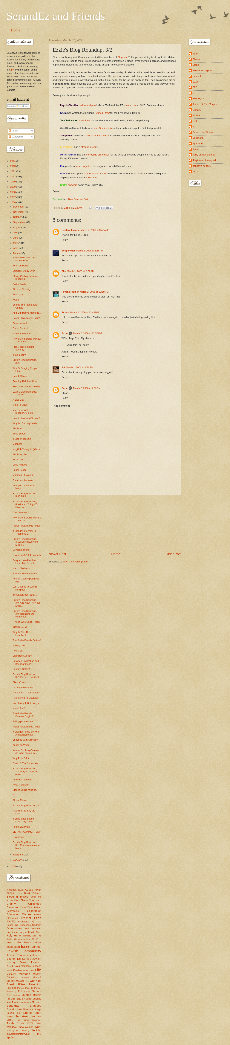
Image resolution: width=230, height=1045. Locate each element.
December (19, 206)
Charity (11, 903)
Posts (13, 130)
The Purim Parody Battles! (27, 640)
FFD (195, 87)
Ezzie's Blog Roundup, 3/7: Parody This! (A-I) (26, 675)
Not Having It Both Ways (26, 703)
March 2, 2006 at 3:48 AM (94, 230)
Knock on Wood (21, 745)
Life (38, 970)
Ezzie (86, 199)
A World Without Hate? (25, 573)
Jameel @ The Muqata (205, 104)
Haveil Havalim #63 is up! (26, 318)
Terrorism (22, 1016)
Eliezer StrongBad (202, 70)
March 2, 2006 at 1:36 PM (79, 367)
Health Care (34, 932)
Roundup (78, 199)
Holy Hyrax (14, 935)
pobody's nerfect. (202, 165)
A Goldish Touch (15, 890)
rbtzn (195, 171)
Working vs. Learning (18, 1030)
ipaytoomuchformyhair (18, 1033)
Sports (27, 1012)
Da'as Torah (26, 907)
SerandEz (13, 1005)
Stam (37, 1012)
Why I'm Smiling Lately (25, 423)
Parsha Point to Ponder (29, 988)
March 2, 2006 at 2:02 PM (86, 388)
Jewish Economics (19, 955)
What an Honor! (21, 265)
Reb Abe (11, 999)
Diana (196, 64)
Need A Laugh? (21, 784)
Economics (34, 910)
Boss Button (19, 433)
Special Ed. (14, 1013)
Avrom (65, 312)
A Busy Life (18, 645)
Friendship (23, 921)
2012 (13, 171)
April (16, 248)
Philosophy (11, 992)
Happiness (12, 932)
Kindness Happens (31, 966)
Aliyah (38, 889)
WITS (30, 1023)
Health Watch (20, 376)
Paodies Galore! (21, 669)
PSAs (21, 984)
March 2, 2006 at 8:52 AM (80, 271)
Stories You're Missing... (25, 789)
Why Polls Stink (21, 758)
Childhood (34, 903)
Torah (10, 1023)
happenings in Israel (95, 173)
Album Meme (20, 800)
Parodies (11, 987)
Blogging (12, 896)
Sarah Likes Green (203, 132)
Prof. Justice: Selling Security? (23, 348)
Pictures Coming (21, 289)
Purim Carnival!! (21, 826)
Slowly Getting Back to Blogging (25, 277)
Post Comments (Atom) (75, 561)
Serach (36, 1002)
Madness (17, 444)
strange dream (89, 147)
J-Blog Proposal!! (22, 438)
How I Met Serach (19, 942)
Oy (14, 795)
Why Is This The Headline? (21, 633)
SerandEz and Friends (56, 16)
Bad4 (27, 893)
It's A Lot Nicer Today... (25, 594)
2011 (13, 176)
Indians (37, 942)
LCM (25, 970)
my (12, 69)
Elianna (26, 914)
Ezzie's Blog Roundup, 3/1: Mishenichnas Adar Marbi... (26, 845)
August (17, 227)
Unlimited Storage (22, 655)
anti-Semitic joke (103, 128)
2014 (13, 161)
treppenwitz (68, 250)
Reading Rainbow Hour (25, 381)
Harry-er (23, 932)
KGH (10, 965)
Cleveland (13, 907)
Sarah (29, 999)
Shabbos (35, 1005)
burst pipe (90, 177)
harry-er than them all (204, 154)
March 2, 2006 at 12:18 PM (94, 291)
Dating (37, 907)
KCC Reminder (21, 627)
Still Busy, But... (21, 454)
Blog (70, 199)
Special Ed (198, 143)
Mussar (20, 981)
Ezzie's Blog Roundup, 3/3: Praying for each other (25, 771)
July (15, 232)
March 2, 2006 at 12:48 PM (84, 312)
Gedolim (36, 925)
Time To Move (20, 404)
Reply (65, 239)
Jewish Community (24, 951)
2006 (13, 202)
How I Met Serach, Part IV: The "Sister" (27, 340)
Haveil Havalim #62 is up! (26, 418)
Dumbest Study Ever (24, 270)
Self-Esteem (25, 1002)
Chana (24, 900)
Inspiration (13, 946)
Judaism (35, 962)
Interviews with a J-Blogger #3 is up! (23, 411)
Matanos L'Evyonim (23, 475)
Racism (37, 995)
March (16, 253)
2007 (13, 197)
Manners (11, 974)
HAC (27, 928)
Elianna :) (18, 294)
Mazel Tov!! (19, 708)
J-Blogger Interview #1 (24, 721)
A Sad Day (18, 399)
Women (29, 1027)
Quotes (26, 994)
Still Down (18, 428)
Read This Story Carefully (26, 386)
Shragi (37, 1009)
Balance (36, 893)
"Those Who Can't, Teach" (26, 621)
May (15, 243)
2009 (13, 186)
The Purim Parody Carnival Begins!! (23, 715)
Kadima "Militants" (22, 333)
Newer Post (57, 554)
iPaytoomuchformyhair (205, 160)
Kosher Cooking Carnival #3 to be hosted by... (26, 751)
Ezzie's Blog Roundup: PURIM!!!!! (25, 495)
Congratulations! (21, 549)
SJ (23, 998)
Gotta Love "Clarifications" (26, 692)
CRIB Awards (20, 464)
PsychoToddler (70, 291)
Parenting (35, 984)
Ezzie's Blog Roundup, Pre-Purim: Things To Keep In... (25, 504)
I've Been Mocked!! (23, 687)
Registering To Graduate (26, 697)
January (17, 859)
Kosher (17, 970)
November (19, 211)
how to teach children (98, 135)
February (18, 854)
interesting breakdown (97, 154)
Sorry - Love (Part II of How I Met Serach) (24, 562)
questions (84, 120)
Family (11, 921)
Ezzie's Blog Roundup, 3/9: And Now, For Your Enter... (26, 603)
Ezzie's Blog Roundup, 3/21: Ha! (25, 393)
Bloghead (123, 57)
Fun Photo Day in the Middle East (24, 259)
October (17, 217)
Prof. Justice (13, 995)
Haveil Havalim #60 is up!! (26, 726)
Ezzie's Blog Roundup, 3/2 (27, 805)
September (19, 222)
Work (37, 1026)
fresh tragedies (84, 166)
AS (63, 367)
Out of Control (20, 328)
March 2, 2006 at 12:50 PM (87, 333)
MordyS (37, 977)
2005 (13, 866)
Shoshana (28, 1009)
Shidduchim (14, 1009)
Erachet (26, 917)
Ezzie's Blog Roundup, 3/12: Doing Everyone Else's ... (26, 542)
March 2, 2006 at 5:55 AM (89, 250)
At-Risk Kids (14, 893)
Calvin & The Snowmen (25, 763)
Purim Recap (19, 470)
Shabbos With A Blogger (26, 739)
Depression (13, 911)
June (16, 237)
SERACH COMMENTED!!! (27, 831)
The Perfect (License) (28, 1020)
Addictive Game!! (22, 779)
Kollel (10, 970)
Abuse (29, 889)
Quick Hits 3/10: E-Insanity (27, 555)
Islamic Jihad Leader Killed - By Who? (24, 820)
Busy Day (18, 459)
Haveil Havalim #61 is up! (26, 525)
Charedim (35, 900)
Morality (25, 978)
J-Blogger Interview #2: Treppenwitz (25, 532)
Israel (25, 946)
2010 (13, 181)
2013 (13, 166)
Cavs (16, 900)
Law (31, 970)
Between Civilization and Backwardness (26, 662)
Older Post (173, 554)
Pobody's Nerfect (29, 991)
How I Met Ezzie (33, 939)
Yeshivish (36, 1030)
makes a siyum (87, 105)
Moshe (11, 980)
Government (14, 928)
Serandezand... (21, 323)
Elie (64, 271)
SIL (18, 998)
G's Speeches (23, 925)
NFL (27, 981)
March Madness (21, 568)
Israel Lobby (19, 354)
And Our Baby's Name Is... (27, 312)
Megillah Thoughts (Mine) (26, 449)
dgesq (196, 149)
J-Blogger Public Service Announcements (26, 733)
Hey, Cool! (18, 650)
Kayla (17, 966)
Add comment (62, 405)
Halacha (36, 928)
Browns (24, 896)
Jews (23, 962)
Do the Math (19, 284)
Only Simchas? (21, 512)
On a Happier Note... (24, 480)
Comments (16, 136)
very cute (131, 105)
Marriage (24, 973)
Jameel (36, 946)
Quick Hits (18, 837)
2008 (13, 192)
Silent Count (19, 682)
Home (15, 30)
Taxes (10, 1016)
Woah (16, 299)
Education (13, 914)
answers (72, 185)
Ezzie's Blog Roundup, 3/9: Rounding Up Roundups (25, 614)
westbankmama (70, 230)
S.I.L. (195, 121)
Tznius (20, 1023)
